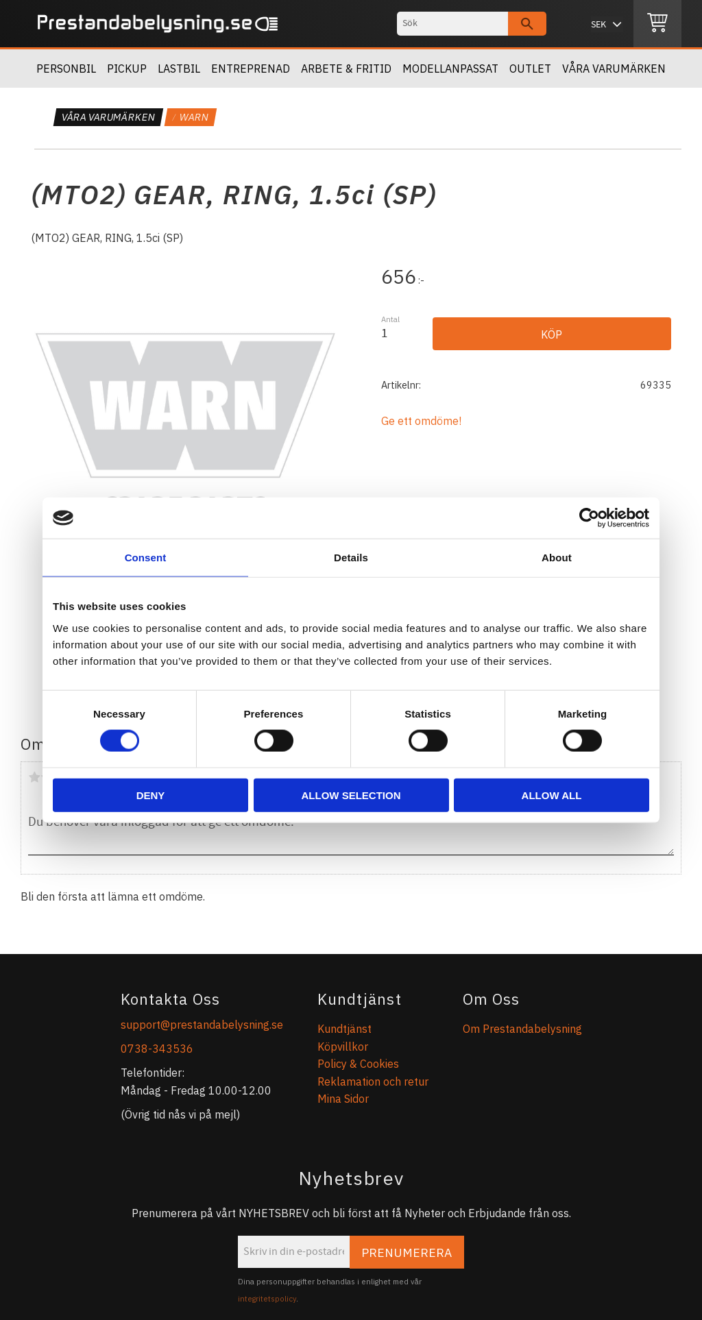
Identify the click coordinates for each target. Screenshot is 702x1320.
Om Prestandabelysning (522, 1029)
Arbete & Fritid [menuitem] (346, 68)
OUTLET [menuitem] (530, 68)
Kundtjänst (344, 1029)
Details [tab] (351, 557)
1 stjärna (34, 777)
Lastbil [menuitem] (179, 68)
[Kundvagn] (657, 24)
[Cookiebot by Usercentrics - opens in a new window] (589, 518)
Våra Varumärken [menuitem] (614, 68)
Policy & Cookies (358, 1064)
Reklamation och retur (372, 1081)
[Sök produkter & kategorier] (452, 24)
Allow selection (351, 794)
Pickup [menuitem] (127, 68)
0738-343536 (157, 1048)
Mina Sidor (343, 1098)
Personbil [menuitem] (66, 68)
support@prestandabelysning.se (202, 1024)
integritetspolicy (267, 1299)
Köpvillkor (342, 1046)
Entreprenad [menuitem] (250, 68)
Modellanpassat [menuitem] (450, 68)
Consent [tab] (146, 557)
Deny (150, 794)
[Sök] (527, 24)
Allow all (552, 794)
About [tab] (557, 557)
